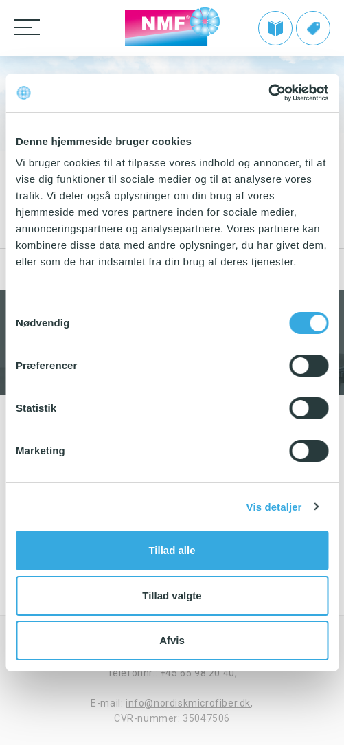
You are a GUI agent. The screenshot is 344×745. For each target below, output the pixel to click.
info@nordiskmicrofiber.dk (188, 703)
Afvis (172, 640)
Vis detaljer (274, 507)
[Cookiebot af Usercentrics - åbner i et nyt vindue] (268, 93)
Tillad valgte (171, 595)
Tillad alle (171, 550)
